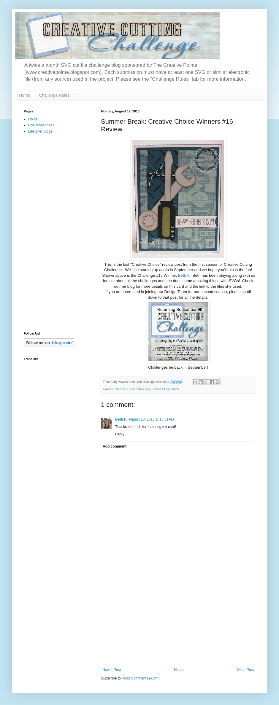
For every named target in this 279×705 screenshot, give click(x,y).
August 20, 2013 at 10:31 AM (151, 419)
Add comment (114, 446)
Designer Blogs (40, 131)
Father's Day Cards (165, 389)
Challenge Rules (54, 95)
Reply (119, 434)
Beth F (183, 275)
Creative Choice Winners (132, 389)
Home (24, 95)
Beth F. (121, 419)
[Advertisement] (178, 623)
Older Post (245, 670)
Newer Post (111, 670)
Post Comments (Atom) (141, 678)
